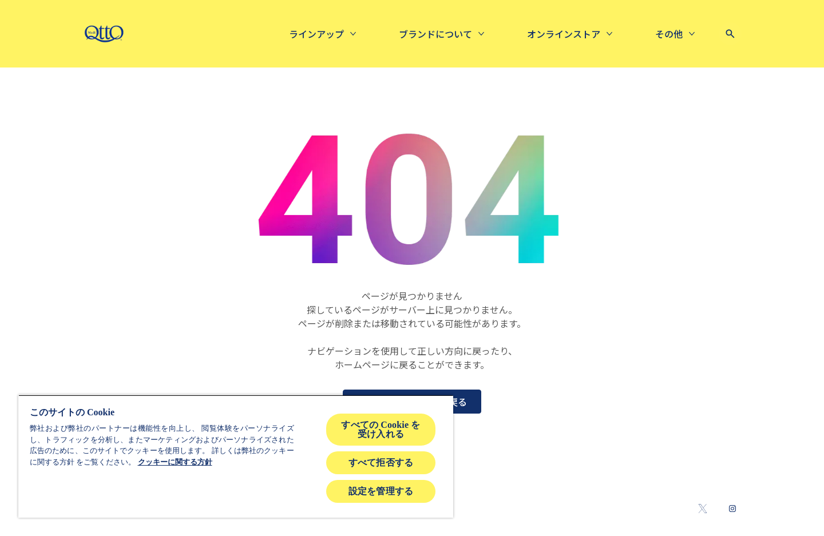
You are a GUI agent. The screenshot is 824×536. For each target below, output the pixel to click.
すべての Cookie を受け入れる (380, 429)
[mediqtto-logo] (103, 34)
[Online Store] (462, 33)
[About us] (333, 33)
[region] (235, 456)
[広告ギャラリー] (585, 33)
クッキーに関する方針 (175, 462)
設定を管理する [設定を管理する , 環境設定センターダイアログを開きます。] (380, 491)
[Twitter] (703, 508)
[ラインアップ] (215, 33)
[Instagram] (732, 508)
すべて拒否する (380, 462)
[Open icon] (730, 33)
